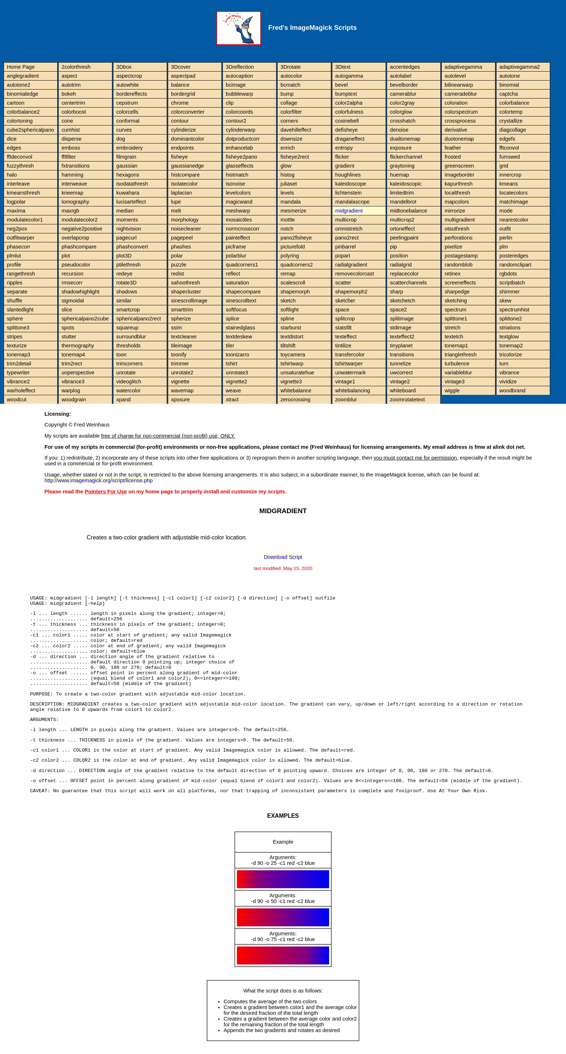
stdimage (400, 327)
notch (286, 229)
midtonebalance (408, 211)
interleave (18, 184)
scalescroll (292, 283)
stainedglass (240, 327)
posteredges (514, 256)
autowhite (127, 85)
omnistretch (349, 229)
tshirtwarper (349, 363)
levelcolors (238, 193)
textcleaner (184, 336)
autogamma (349, 76)
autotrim (71, 85)
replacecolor (404, 274)
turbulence (457, 363)
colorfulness (349, 112)
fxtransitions (76, 166)
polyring (289, 256)
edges (14, 148)
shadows (126, 292)
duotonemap (459, 139)
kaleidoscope (350, 184)
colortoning (20, 121)
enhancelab (239, 148)
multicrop (345, 220)
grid (503, 166)
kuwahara (127, 193)
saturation (237, 283)
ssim (176, 327)
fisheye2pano (241, 157)
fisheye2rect (294, 157)
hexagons (127, 175)
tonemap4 (73, 354)
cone (67, 121)
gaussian (127, 166)
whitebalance (295, 390)
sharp (396, 292)
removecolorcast (354, 274)
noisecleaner (186, 229)
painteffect (238, 238)
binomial (509, 85)
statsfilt (343, 327)
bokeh (69, 94)
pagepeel (182, 238)
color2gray (402, 103)
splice (232, 318)
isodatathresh (132, 184)
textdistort (292, 336)
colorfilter (291, 112)
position (399, 256)
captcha (508, 94)
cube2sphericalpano (30, 130)
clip (230, 103)
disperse (71, 139)
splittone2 (510, 318)
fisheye (179, 157)
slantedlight (20, 309)
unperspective (78, 372)
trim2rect (72, 363)
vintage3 (454, 381)
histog (287, 175)
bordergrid (183, 94)
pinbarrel (345, 247)
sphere (15, 318)
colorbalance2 (23, 112)
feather (453, 148)
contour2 (236, 121)
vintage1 (345, 381)
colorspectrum (461, 112)
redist (177, 274)
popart (342, 256)
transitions (402, 354)
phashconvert (132, 247)
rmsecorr (72, 283)
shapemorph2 (351, 292)
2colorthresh (76, 67)
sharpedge (457, 292)
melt (176, 211)
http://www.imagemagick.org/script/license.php (99, 480)
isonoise (235, 184)
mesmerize (293, 211)
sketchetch (402, 301)
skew (505, 301)
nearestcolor (514, 220)
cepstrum (127, 103)
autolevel (455, 76)
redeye (124, 274)
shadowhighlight (80, 292)
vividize (508, 381)
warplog (71, 390)
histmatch (237, 175)
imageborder (459, 175)
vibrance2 (18, 381)
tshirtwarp (292, 363)
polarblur (236, 256)
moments (127, 220)
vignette (180, 381)
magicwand (239, 202)
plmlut (14, 256)
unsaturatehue (297, 372)
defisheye (346, 130)
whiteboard (403, 390)
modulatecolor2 (80, 220)
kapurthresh (458, 184)
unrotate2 (182, 372)
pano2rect (347, 238)
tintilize (343, 345)
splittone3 (18, 327)
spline (287, 318)
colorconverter (188, 112)
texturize (17, 345)
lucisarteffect (131, 202)
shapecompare (243, 292)
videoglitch (128, 381)
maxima (16, 211)
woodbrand (512, 390)
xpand (123, 399)
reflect (233, 274)
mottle (287, 220)
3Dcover (181, 67)
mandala (290, 202)
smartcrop (128, 309)
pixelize (453, 247)
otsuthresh (457, 229)
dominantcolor (187, 139)
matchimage (513, 202)
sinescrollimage (189, 301)
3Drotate (290, 67)
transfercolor (349, 354)
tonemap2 (511, 345)
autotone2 (18, 85)
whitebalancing (352, 390)
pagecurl (126, 238)
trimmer (180, 363)
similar (123, 301)
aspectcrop (129, 76)
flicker (342, 157)
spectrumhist (514, 309)
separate (17, 292)
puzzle (178, 265)
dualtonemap (405, 139)
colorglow (401, 112)
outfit (505, 229)
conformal (127, 121)
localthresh (457, 193)
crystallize (510, 121)
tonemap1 (456, 345)
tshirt (231, 363)
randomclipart (515, 265)
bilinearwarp (459, 85)
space (342, 309)
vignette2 (236, 381)
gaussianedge (187, 166)
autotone (509, 76)
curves (124, 130)
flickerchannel (406, 157)
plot (66, 256)
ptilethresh (128, 265)
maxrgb (70, 211)
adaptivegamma (463, 67)
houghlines (348, 175)
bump (287, 94)
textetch (454, 336)
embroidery (129, 148)
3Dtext (342, 67)
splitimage (402, 318)
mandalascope (352, 202)
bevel (341, 85)
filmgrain (126, 157)
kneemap (72, 193)
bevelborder (404, 85)
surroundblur (131, 336)
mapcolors (457, 202)
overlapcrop (75, 238)
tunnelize (400, 363)
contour (180, 121)
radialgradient (351, 265)
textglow (509, 336)
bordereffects (131, 94)
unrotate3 (237, 372)
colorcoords (239, 112)
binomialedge (22, 94)
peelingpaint (404, 238)
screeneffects (460, 283)
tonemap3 (18, 354)
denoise (399, 130)
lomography (75, 202)
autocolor (291, 76)
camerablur (403, 94)
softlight (289, 309)
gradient (344, 166)
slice (67, 309)
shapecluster (186, 292)
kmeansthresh (23, 193)
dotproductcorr (243, 139)
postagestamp (461, 256)
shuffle (14, 301)
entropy (344, 148)
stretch (453, 327)
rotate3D (126, 283)
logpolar (16, 202)
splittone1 (456, 318)
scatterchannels (408, 283)
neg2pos (17, 229)
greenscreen (459, 166)
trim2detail (19, 363)
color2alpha (349, 103)
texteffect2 (402, 336)
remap (288, 274)
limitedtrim (402, 193)
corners (289, 121)
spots (68, 327)
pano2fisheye (296, 238)
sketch (288, 301)
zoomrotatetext (407, 399)
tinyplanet (401, 345)
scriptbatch (512, 283)
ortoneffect (402, 229)
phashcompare (79, 247)
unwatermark (350, 372)
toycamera (292, 354)
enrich (287, 148)
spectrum (455, 309)
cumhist (71, 130)
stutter (69, 336)
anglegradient (23, 76)
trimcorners (129, 363)
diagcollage (512, 130)
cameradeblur (461, 94)
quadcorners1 (242, 265)
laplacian (181, 193)
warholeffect (21, 390)
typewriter (18, 372)
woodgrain (74, 399)
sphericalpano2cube (85, 318)
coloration (456, 103)
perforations (458, 238)
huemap (399, 175)
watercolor (128, 390)
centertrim (73, 103)
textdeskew (239, 336)
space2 (398, 309)
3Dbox (123, 67)
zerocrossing (295, 399)
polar (177, 256)
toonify (179, 354)
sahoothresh (185, 283)
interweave (74, 184)
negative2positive (82, 229)
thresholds (128, 345)
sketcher (345, 301)
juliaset (288, 184)
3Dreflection (240, 67)
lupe (176, 202)
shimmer (509, 292)
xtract (232, 399)
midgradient (349, 211)
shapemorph (295, 292)
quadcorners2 (296, 265)
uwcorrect (401, 372)
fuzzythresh (20, 166)
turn (503, 363)
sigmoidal (73, 301)
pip (393, 247)
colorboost (74, 112)
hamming (72, 175)
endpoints (182, 148)
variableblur (458, 372)
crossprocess (460, 121)
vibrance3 (73, 381)
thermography (78, 345)
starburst (290, 327)
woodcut (17, 399)
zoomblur (346, 399)
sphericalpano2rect (138, 318)
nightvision (128, 229)
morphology (185, 220)
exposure (401, 148)
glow (285, 166)
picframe (236, 247)
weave (233, 390)
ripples (14, 283)
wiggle (452, 390)
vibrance (509, 372)
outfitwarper (21, 238)
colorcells (127, 112)
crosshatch (402, 121)
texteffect (345, 336)
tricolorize (510, 354)
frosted (453, 157)
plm (503, 247)
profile (14, 265)
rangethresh (21, 274)
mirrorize (455, 211)
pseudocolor (76, 265)
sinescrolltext (241, 301)
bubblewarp (239, 94)
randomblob (458, 265)
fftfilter (69, 157)
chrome (180, 103)
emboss (71, 148)
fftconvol (509, 148)
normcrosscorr (243, 229)
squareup (127, 327)
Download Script (283, 557)
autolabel (401, 76)
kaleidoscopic (406, 184)
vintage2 (400, 381)
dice (12, 139)
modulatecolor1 (25, 220)
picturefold (292, 247)
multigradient (460, 220)
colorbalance (514, 103)
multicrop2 (402, 220)
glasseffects (239, 166)
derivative (456, 130)
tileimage (181, 345)
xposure (180, 399)
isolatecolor (184, 184)
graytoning (402, 166)
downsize (291, 139)
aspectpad (183, 76)
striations (510, 327)
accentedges (405, 67)
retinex (453, 274)
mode (506, 211)
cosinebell (347, 121)
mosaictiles (239, 220)
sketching (456, 301)
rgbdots (508, 274)
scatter (343, 283)
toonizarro (237, 354)
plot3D (123, 256)
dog (120, 139)
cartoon (15, 103)
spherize (181, 318)
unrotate (126, 372)
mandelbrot (403, 202)
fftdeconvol (19, 157)
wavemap (182, 390)
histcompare (185, 175)
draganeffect (349, 139)
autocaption (239, 76)
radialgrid (401, 265)
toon (121, 354)
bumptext (346, 94)
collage (288, 103)
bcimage (236, 85)
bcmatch (290, 85)
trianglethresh (461, 354)
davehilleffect (295, 130)
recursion (72, 274)
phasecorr (18, 247)
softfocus (236, 309)
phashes (181, 247)
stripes (14, 336)
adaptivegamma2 (519, 67)
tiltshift (288, 345)
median (125, 211)
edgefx (507, 139)
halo (12, 175)
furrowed (509, 157)
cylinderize (183, 130)
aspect (69, 76)
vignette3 (291, 381)
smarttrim (182, 309)
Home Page (21, 67)
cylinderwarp (240, 130)
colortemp (510, 112)
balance (180, 85)
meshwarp (238, 211)
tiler (230, 345)
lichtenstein (348, 193)
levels (287, 193)
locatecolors (513, 193)
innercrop (510, 175)
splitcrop (345, 318)
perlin (505, 238)
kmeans (508, 184)
